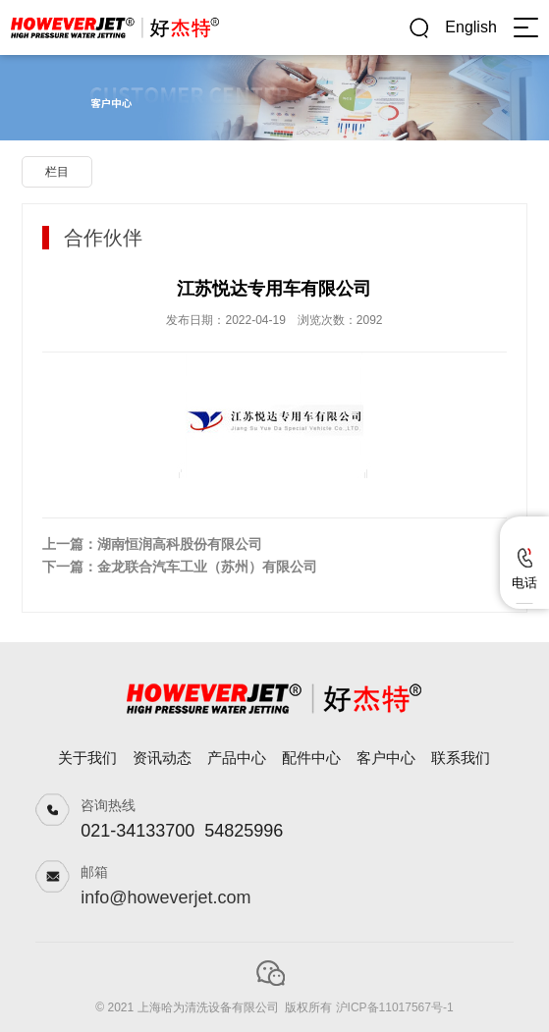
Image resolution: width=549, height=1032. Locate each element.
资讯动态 (162, 757)
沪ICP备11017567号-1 (395, 1007)
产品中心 (236, 757)
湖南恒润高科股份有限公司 (179, 544)
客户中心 (386, 757)
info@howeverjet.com (165, 897)
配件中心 (311, 757)
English (470, 27)
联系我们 (460, 757)
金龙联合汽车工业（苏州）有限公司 (207, 566)
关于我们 (87, 757)
